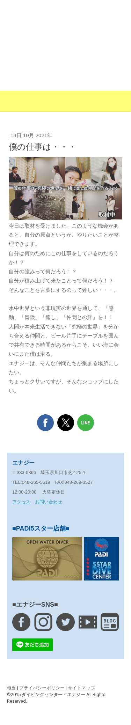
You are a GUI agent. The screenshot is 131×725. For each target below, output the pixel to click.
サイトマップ (81, 687)
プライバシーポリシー (42, 687)
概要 (11, 687)
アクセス (21, 501)
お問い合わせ (48, 501)
